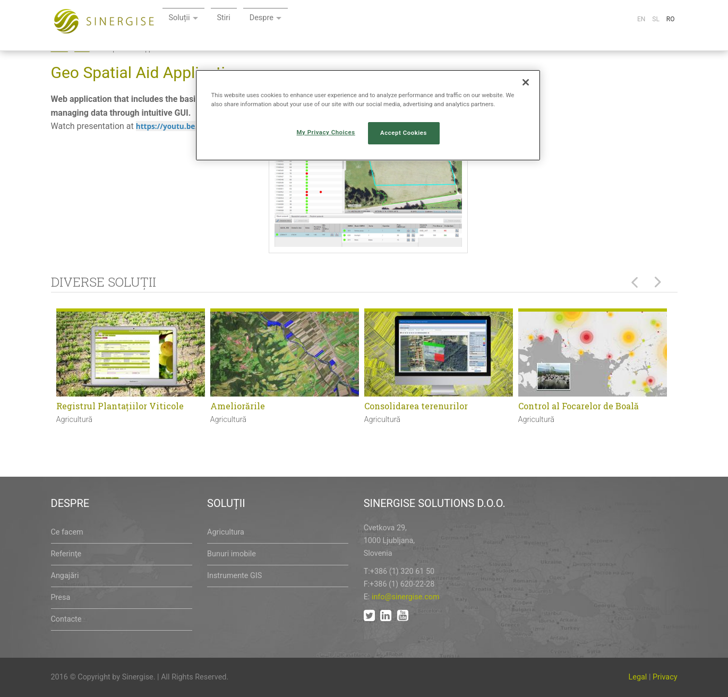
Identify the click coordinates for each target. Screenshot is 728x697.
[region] (368, 115)
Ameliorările (237, 405)
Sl (656, 19)
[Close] (525, 82)
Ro (670, 19)
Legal (638, 677)
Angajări (65, 575)
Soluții (302, 20)
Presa (61, 597)
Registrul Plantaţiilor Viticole (120, 405)
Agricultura (225, 532)
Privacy (665, 677)
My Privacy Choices (326, 132)
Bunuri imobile (231, 553)
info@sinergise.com (406, 596)
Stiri (348, 20)
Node (82, 49)
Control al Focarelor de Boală (578, 405)
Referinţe (66, 553)
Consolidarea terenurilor (416, 405)
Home (59, 49)
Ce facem (67, 532)
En (641, 19)
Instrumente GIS (234, 575)
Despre (388, 20)
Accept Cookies (403, 132)
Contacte (66, 619)
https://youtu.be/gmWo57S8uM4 (194, 126)
